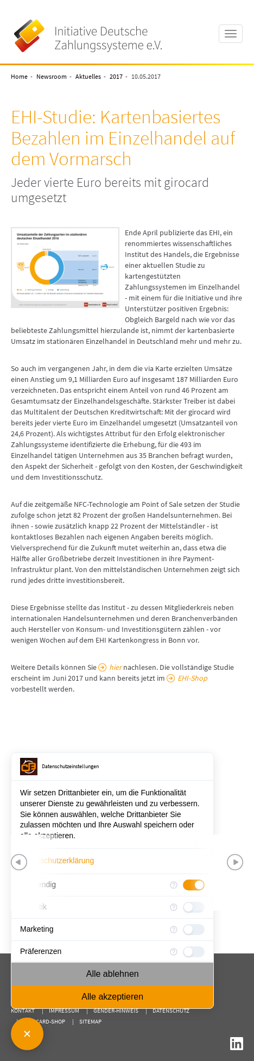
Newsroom (51, 76)
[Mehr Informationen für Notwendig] (173, 885)
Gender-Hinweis (115, 1010)
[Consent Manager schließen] (27, 1034)
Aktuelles (88, 76)
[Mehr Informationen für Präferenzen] (173, 951)
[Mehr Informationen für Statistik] (173, 907)
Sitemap (90, 1021)
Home (19, 76)
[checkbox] (194, 929)
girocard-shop (44, 1021)
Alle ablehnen (112, 973)
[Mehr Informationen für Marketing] (173, 929)
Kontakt (23, 1010)
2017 (116, 76)
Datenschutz (171, 1010)
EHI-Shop (192, 678)
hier (115, 667)
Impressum (64, 1010)
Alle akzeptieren (112, 996)
